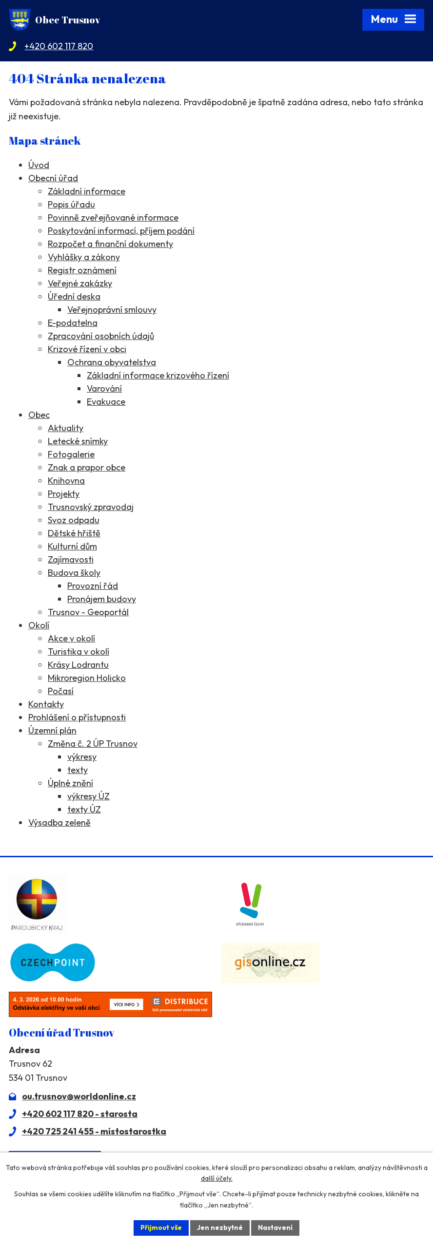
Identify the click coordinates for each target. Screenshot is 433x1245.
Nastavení (275, 1227)
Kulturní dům (72, 546)
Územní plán (52, 730)
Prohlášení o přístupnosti (77, 717)
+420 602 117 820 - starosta (80, 1113)
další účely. (217, 1178)
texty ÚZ (84, 809)
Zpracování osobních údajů (101, 335)
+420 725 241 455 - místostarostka (94, 1131)
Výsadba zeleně (59, 822)
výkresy (82, 756)
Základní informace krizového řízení (158, 375)
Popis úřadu (71, 204)
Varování (104, 388)
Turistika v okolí (78, 651)
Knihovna (66, 480)
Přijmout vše (161, 1227)
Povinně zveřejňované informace (113, 217)
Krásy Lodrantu (78, 664)
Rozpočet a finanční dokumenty (110, 243)
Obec (39, 414)
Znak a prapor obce (86, 467)
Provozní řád (92, 585)
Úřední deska (74, 296)
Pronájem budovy (101, 598)
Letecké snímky (78, 441)
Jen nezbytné (220, 1227)
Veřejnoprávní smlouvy (112, 309)
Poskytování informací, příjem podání (121, 230)
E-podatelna (73, 322)
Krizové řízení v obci (87, 349)
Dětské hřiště (74, 533)
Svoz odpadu (73, 520)
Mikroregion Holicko (87, 677)
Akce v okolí (71, 638)
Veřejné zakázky (80, 283)
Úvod (38, 164)
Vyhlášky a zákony (84, 257)
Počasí (61, 691)
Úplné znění (70, 783)
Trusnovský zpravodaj (91, 506)
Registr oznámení (82, 270)
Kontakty (46, 704)
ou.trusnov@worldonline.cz (79, 1096)
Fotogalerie (71, 454)
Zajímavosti (71, 559)
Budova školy (74, 572)
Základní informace (86, 191)
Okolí (38, 625)
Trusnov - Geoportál (88, 612)
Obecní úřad (53, 178)
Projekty (63, 493)
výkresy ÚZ (88, 796)
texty (77, 769)
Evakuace (106, 401)
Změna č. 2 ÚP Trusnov (93, 743)
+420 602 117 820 (58, 46)
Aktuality (65, 428)
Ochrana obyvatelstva (111, 362)
